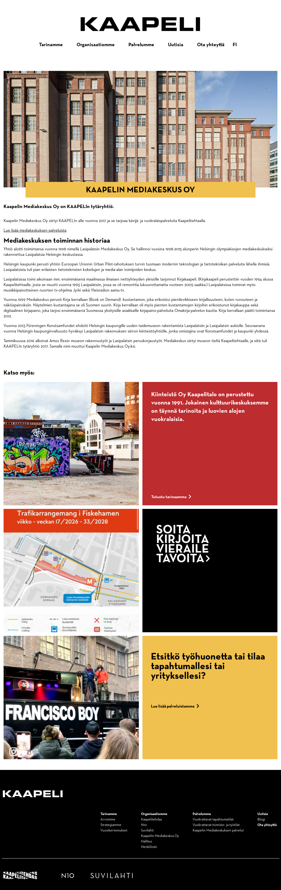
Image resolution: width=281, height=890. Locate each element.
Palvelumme (141, 44)
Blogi (261, 819)
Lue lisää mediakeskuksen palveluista (35, 230)
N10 (144, 825)
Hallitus (146, 841)
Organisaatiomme (96, 44)
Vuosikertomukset (113, 830)
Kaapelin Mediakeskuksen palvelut (218, 830)
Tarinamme (51, 44)
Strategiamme (110, 825)
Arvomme (107, 819)
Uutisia (175, 44)
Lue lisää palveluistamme (175, 706)
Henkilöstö (149, 847)
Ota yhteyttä (210, 44)
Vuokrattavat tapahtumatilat (213, 819)
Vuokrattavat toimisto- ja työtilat (216, 825)
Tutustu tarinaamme (171, 497)
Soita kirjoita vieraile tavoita (183, 544)
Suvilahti (147, 830)
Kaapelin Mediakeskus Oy (160, 836)
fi (235, 44)
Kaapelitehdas (151, 819)
